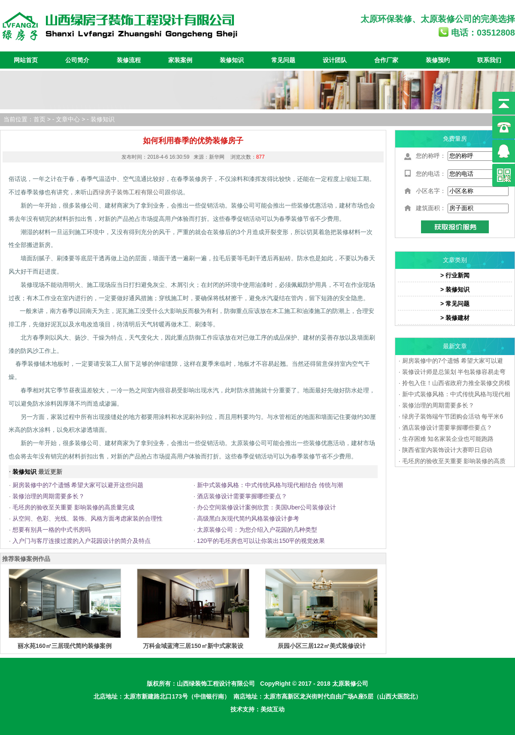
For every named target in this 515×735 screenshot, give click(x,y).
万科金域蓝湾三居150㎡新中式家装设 (193, 645)
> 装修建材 (455, 317)
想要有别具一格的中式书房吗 (51, 529)
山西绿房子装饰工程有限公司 (126, 192)
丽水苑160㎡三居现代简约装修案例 (65, 645)
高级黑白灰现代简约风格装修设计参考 (248, 518)
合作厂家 (386, 60)
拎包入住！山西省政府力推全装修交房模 (456, 383)
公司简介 (77, 60)
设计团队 (335, 60)
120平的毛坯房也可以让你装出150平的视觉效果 (261, 540)
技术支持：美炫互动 (257, 709)
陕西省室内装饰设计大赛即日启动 (447, 449)
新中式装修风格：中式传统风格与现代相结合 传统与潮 (270, 485)
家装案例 (180, 60)
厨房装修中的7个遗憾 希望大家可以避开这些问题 (78, 485)
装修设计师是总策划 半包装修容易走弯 (454, 371)
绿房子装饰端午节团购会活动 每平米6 (452, 416)
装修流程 (129, 60)
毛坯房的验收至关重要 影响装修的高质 (454, 461)
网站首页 (26, 60)
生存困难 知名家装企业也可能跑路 (448, 438)
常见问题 (283, 60)
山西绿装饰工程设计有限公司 (216, 683)
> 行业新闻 (455, 275)
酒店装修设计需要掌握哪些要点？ (242, 496)
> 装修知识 (455, 289)
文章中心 (68, 119)
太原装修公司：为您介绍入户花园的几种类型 (257, 529)
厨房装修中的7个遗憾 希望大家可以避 (452, 360)
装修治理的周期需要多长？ (48, 496)
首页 (39, 119)
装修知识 (232, 60)
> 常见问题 (455, 303)
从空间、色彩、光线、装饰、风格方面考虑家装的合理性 (87, 518)
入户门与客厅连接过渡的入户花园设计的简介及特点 (81, 540)
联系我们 (489, 60)
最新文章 (455, 346)
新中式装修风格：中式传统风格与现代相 (456, 394)
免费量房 (455, 138)
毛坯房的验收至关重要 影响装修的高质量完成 (73, 507)
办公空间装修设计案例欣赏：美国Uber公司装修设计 (266, 507)
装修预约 (438, 60)
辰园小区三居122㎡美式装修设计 (322, 645)
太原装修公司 (446, 19)
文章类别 (455, 259)
